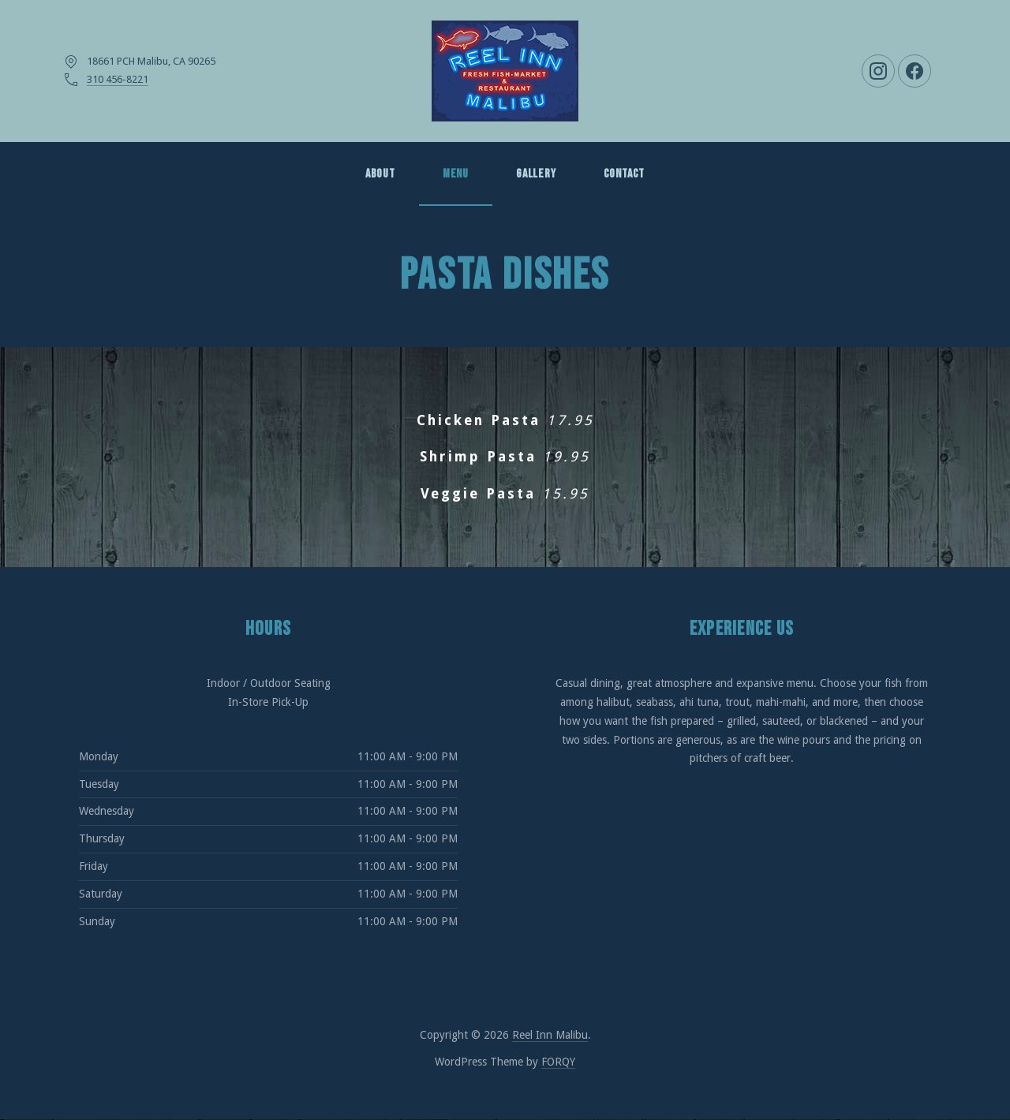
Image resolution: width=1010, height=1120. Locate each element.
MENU (456, 173)
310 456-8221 (117, 79)
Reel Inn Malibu (550, 1035)
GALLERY (536, 173)
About (380, 173)
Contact (624, 173)
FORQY (558, 1061)
